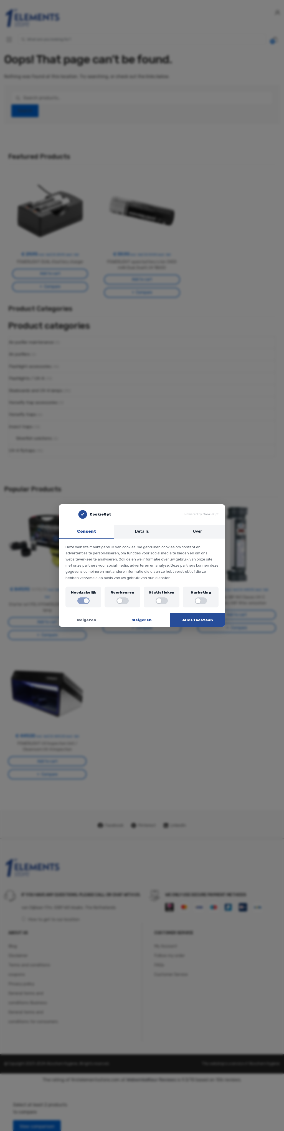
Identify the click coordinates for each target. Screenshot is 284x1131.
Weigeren (86, 620)
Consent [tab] (86, 531)
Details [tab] (142, 531)
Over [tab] (197, 531)
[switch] (83, 600)
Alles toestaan (197, 620)
